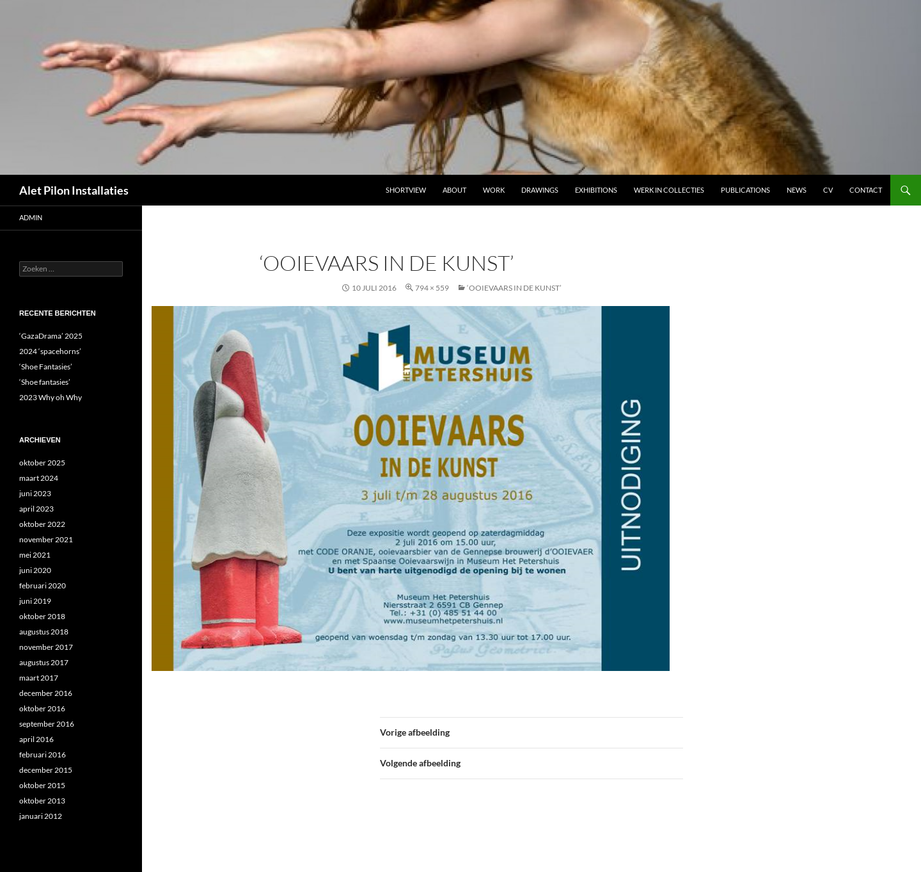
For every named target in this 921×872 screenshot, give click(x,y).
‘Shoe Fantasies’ (45, 366)
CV (828, 190)
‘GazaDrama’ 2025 (51, 336)
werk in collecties (669, 190)
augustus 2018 (43, 631)
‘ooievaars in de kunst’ (514, 288)
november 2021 (46, 539)
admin (30, 217)
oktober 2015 (42, 785)
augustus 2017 (43, 662)
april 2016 (36, 739)
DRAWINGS (539, 190)
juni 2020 (35, 570)
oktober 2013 (42, 800)
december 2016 (45, 693)
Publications (745, 190)
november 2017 (46, 647)
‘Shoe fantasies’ (44, 382)
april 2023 (36, 508)
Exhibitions (596, 190)
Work (494, 190)
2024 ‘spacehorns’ (50, 351)
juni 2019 (35, 601)
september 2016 (46, 724)
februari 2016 (42, 754)
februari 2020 (42, 585)
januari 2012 (40, 816)
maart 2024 (38, 478)
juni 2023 (35, 493)
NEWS (797, 190)
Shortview (406, 190)
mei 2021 (35, 555)
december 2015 (45, 770)
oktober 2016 (42, 708)
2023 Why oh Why (50, 397)
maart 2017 (38, 677)
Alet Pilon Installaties (74, 190)
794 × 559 (432, 288)
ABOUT (454, 190)
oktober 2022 (42, 524)
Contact (865, 190)
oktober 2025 (42, 462)
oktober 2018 (42, 616)
